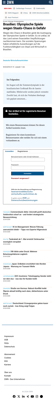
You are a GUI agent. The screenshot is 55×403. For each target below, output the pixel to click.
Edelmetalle (40, 8)
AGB (25, 198)
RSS (6, 361)
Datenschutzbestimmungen (24, 200)
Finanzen (6, 212)
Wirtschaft (7, 227)
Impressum (9, 336)
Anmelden (9, 151)
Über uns (8, 372)
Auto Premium (13, 17)
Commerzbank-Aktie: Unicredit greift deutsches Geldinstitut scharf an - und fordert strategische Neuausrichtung (27, 214)
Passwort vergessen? (20, 178)
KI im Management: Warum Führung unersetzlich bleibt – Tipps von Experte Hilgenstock (25, 228)
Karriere (7, 365)
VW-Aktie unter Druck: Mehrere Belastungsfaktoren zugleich (20, 252)
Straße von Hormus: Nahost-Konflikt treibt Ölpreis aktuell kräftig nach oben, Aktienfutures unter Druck (25, 291)
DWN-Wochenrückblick (40, 13)
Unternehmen (8, 276)
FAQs (6, 343)
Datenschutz (9, 346)
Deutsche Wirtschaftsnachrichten (15, 60)
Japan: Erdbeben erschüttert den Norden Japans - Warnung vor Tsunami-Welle (24, 265)
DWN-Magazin (13, 13)
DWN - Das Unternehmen (14, 379)
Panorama (7, 264)
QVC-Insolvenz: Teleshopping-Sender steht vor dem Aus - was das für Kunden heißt (27, 277)
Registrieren (23, 151)
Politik (5, 239)
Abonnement (9, 354)
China (25, 13)
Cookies (7, 358)
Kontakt (7, 376)
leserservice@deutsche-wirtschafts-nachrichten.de (24, 192)
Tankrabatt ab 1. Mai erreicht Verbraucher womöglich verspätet (23, 240)
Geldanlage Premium (24, 8)
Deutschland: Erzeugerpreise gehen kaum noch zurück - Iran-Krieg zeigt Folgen (25, 304)
